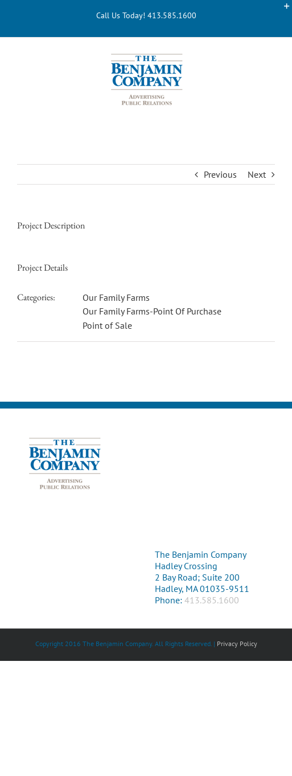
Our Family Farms (116, 297)
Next (257, 174)
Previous (220, 174)
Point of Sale (107, 325)
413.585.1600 (211, 600)
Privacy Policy (237, 643)
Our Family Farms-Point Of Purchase (152, 311)
